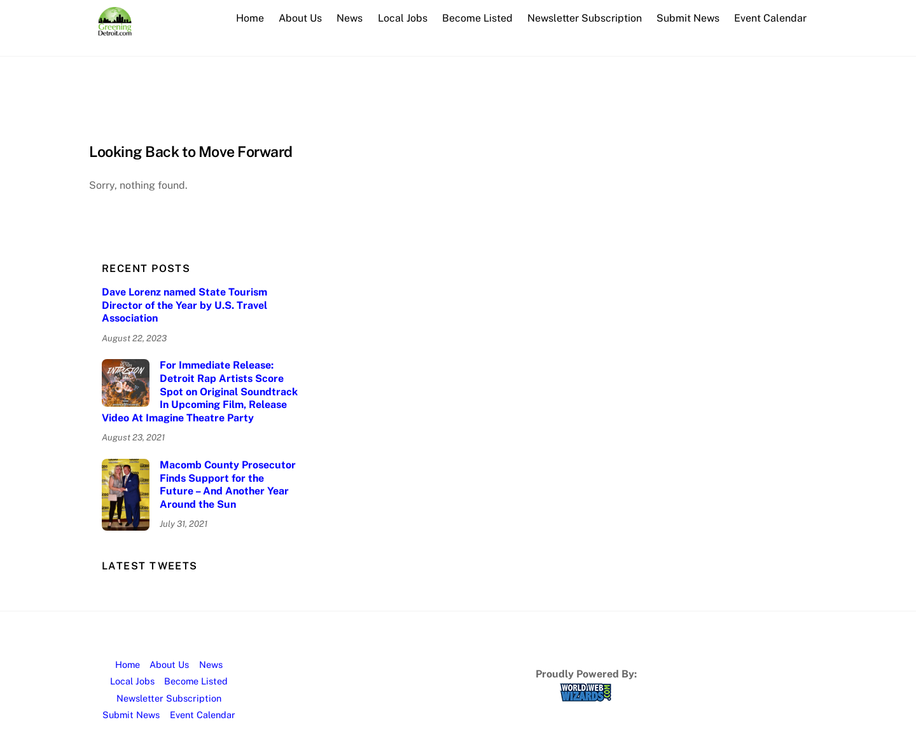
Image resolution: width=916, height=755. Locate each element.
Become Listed (477, 18)
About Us (300, 18)
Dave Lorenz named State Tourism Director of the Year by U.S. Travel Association (184, 305)
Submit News (687, 18)
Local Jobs (402, 18)
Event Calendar (770, 18)
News (350, 18)
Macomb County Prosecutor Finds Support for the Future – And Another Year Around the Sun (228, 484)
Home (250, 18)
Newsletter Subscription (584, 18)
